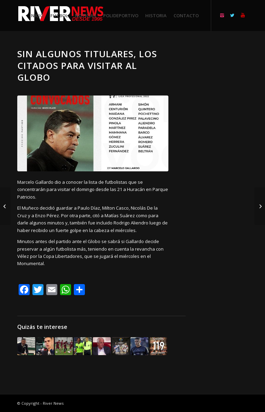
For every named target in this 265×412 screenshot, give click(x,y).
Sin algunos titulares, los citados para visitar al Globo (87, 65)
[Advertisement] (225, 151)
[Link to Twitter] (232, 15)
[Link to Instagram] (222, 15)
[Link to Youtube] (242, 15)
